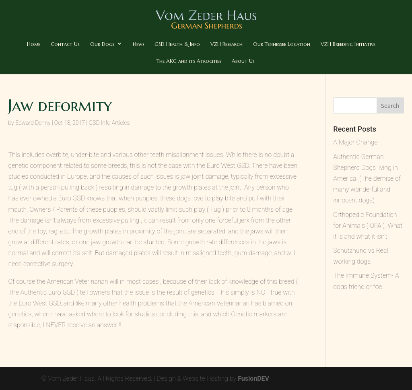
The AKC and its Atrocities (189, 61)
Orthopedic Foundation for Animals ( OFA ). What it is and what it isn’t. (367, 225)
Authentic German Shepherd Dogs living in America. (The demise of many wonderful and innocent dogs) (367, 178)
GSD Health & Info (177, 44)
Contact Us (65, 44)
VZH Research (226, 44)
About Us (243, 61)
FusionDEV (253, 378)
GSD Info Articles (109, 123)
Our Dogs (102, 44)
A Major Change (355, 142)
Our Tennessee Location (281, 44)
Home (33, 44)
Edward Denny (32, 123)
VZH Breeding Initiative (348, 44)
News (138, 44)
